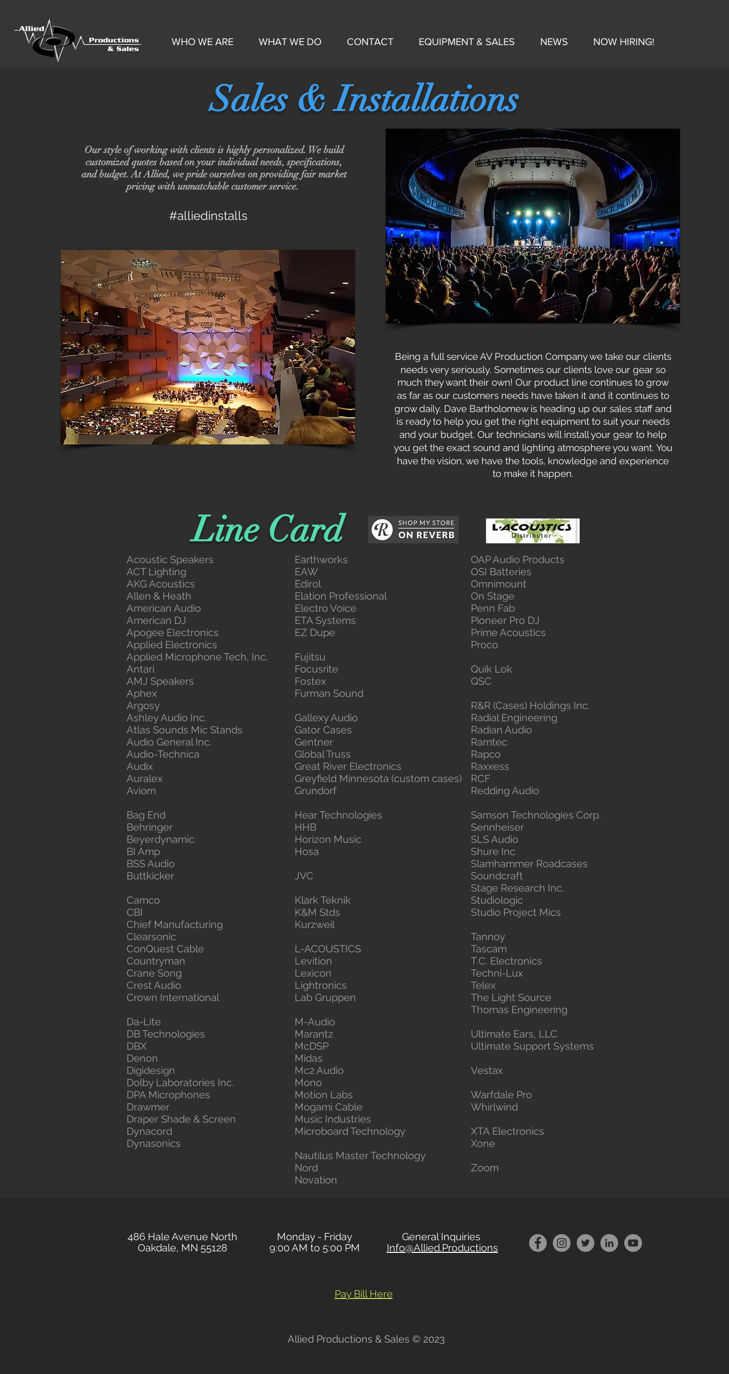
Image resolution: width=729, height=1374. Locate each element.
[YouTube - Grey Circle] (633, 1243)
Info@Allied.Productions (442, 1248)
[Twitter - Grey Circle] (585, 1243)
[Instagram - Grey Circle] (562, 1243)
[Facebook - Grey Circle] (538, 1243)
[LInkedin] (609, 1243)
